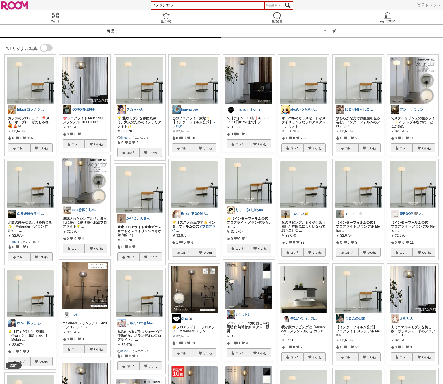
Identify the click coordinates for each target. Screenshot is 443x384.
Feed (55, 17)
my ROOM (387, 17)
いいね (43, 148)
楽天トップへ (429, 5)
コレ (21, 148)
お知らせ (277, 17)
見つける (166, 17)
